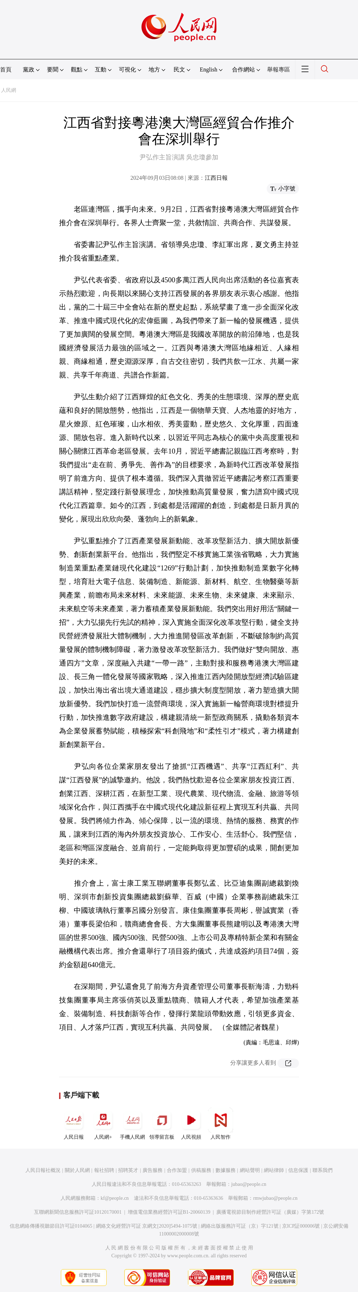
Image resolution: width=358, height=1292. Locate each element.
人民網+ (103, 1124)
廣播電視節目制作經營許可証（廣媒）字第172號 (270, 1212)
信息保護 (298, 1170)
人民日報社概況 (43, 1170)
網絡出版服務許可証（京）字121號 (240, 1226)
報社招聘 (104, 1170)
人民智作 (220, 1124)
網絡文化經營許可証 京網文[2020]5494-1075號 (147, 1226)
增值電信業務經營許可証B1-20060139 (169, 1212)
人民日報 (73, 1124)
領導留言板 (161, 1124)
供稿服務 (201, 1170)
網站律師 (274, 1170)
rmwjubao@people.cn (275, 1198)
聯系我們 (323, 1170)
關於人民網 (77, 1170)
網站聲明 (250, 1170)
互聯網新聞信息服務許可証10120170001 (78, 1212)
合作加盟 (177, 1170)
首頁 (5, 69)
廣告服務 (152, 1170)
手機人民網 (132, 1124)
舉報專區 (278, 69)
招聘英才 (128, 1170)
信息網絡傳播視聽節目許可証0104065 (51, 1226)
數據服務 (226, 1170)
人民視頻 (191, 1124)
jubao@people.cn (248, 1184)
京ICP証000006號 (301, 1226)
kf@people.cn (115, 1198)
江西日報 (216, 178)
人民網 (8, 90)
